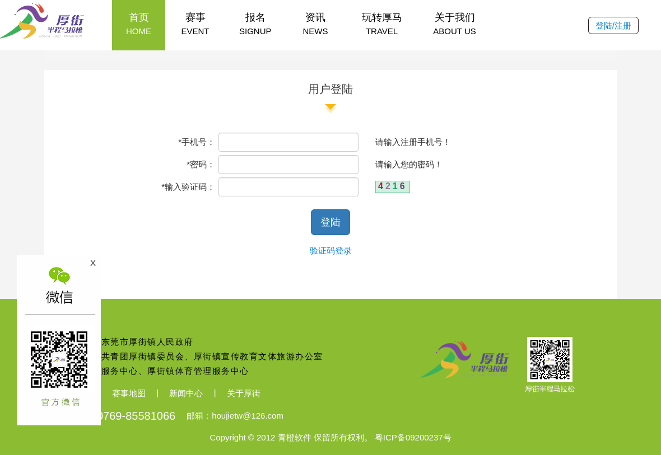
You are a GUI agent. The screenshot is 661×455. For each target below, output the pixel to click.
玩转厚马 (382, 24)
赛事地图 (129, 393)
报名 (255, 24)
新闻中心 (186, 393)
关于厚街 (243, 393)
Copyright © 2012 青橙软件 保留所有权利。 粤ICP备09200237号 (330, 438)
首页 (138, 24)
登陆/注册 (613, 25)
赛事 (195, 24)
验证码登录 (331, 250)
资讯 (316, 24)
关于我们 (454, 24)
